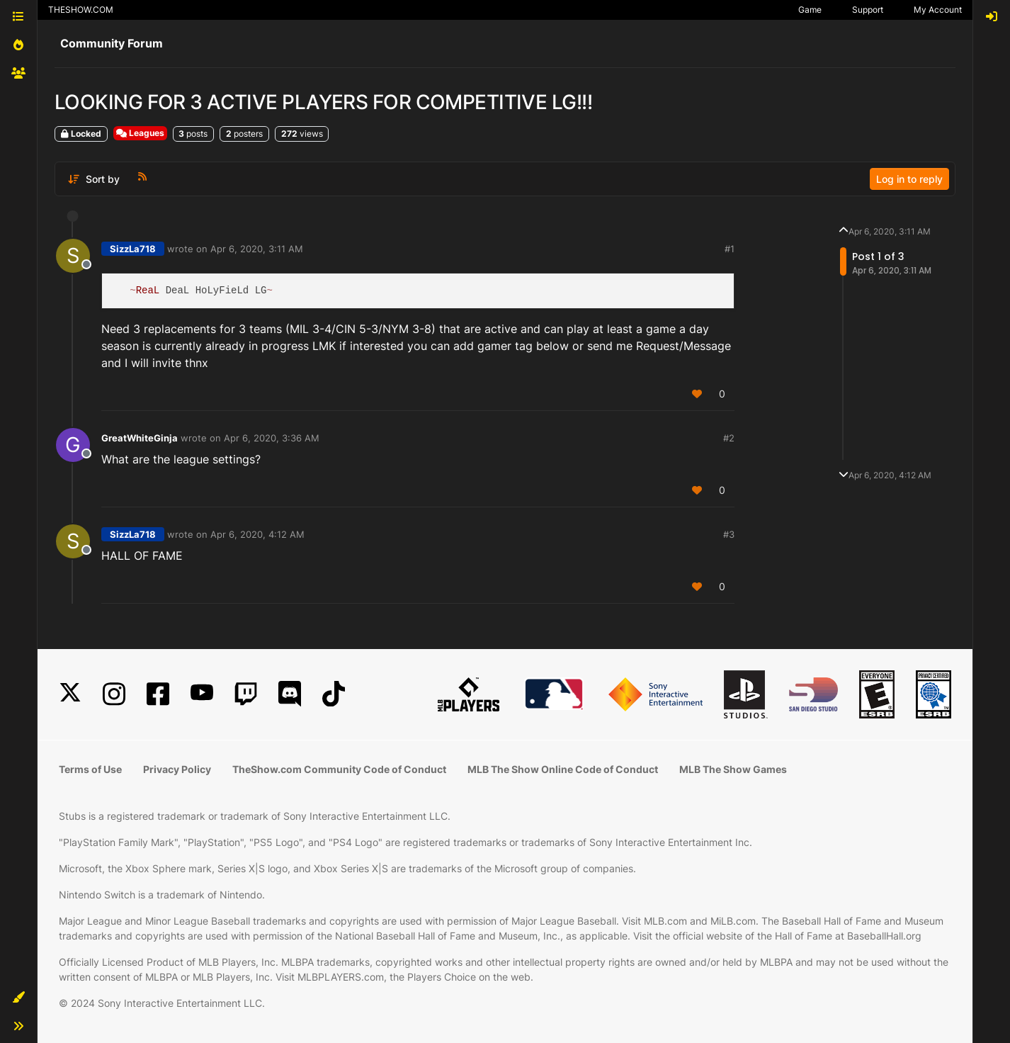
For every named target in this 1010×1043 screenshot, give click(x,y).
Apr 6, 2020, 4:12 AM (257, 534)
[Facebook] (158, 694)
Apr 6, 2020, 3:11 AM (256, 248)
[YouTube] (202, 694)
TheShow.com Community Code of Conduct (339, 769)
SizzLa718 (133, 248)
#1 (729, 248)
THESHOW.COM (80, 9)
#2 (728, 438)
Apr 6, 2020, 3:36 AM (271, 438)
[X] (70, 694)
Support (867, 9)
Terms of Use (90, 769)
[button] (18, 997)
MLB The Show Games (733, 769)
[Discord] (289, 694)
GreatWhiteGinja (139, 438)
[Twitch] (245, 694)
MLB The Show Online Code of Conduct (562, 769)
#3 (728, 534)
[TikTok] (333, 694)
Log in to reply (909, 179)
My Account (938, 9)
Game (810, 9)
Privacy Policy (177, 769)
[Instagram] (114, 694)
